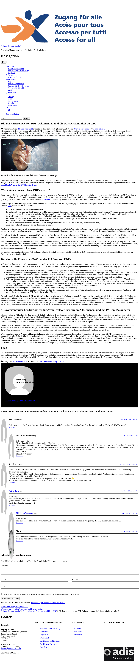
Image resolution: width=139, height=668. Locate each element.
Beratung (11, 73)
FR (9, 112)
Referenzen (10, 75)
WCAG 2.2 (44, 638)
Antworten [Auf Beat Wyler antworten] (12, 427)
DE (7, 107)
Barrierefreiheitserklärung (50, 628)
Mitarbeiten (12, 105)
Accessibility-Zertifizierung (18, 71)
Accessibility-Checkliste (17, 88)
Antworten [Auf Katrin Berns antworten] (12, 505)
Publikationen (11, 79)
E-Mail (75, 580)
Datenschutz (45, 632)
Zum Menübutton (12, 114)
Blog (9, 82)
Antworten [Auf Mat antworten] (19, 541)
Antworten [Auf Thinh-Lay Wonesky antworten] (19, 456)
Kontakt (11, 103)
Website (3, 587)
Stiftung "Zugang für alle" (11, 46)
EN (9, 110)
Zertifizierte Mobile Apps (50, 641)
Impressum (44, 635)
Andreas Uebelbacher (82, 129)
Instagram (78, 635)
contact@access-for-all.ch (11, 649)
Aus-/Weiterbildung (13, 77)
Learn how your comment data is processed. (48, 603)
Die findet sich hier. (19, 185)
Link (9, 206)
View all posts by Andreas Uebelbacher (20, 401)
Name (3, 580)
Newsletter (12, 92)
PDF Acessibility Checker (54, 361)
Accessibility (18, 361)
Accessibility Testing (16, 69)
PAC (41, 361)
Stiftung (11, 97)
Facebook (78, 632)
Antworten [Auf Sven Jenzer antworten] (12, 483)
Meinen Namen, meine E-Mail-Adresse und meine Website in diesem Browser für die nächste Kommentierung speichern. (41, 594)
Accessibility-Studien (16, 84)
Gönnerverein (13, 101)
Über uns (9, 94)
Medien (11, 90)
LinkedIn (77, 628)
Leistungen (10, 66)
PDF (25, 361)
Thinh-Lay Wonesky (24, 513)
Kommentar (5, 565)
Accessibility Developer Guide (19, 86)
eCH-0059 (46, 199)
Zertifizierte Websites (48, 644)
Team (10, 99)
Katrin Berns (14, 491)
